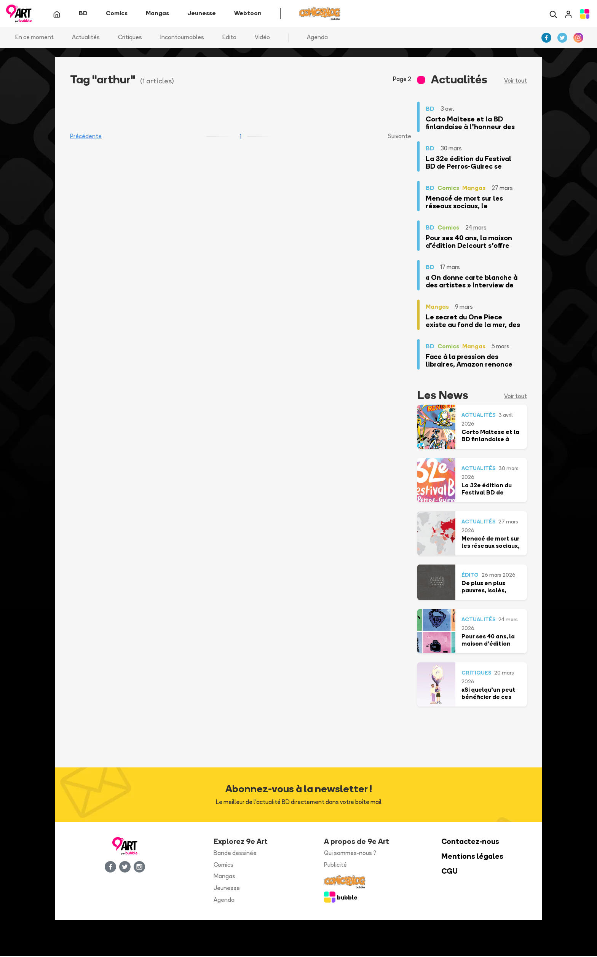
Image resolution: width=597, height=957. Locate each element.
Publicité (335, 865)
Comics (223, 865)
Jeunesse (227, 888)
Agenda (317, 37)
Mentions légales (472, 857)
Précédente (86, 136)
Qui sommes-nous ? (350, 853)
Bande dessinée (235, 853)
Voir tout (515, 81)
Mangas (224, 876)
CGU (449, 871)
